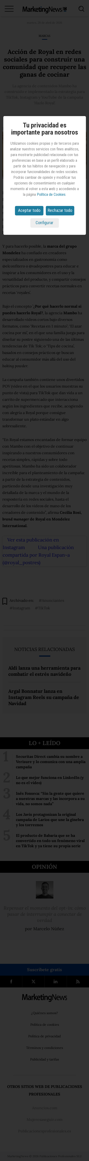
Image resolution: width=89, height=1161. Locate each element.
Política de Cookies (51, 194)
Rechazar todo (60, 210)
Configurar (44, 222)
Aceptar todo (29, 210)
